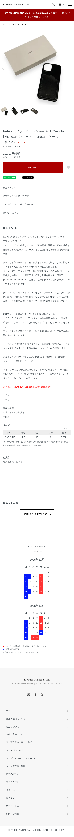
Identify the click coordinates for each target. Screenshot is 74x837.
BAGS (14, 25)
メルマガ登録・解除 (15, 766)
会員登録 (10, 790)
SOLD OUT (33, 167)
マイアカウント (13, 782)
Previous (3, 68)
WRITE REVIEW (35, 514)
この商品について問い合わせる (18, 204)
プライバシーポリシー (17, 750)
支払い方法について (15, 734)
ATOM (15, 774)
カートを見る (12, 806)
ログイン (10, 798)
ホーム (5, 25)
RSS (8, 774)
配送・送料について (15, 718)
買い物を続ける (10, 212)
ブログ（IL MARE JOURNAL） (21, 758)
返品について (9, 188)
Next (70, 68)
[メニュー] (69, 4)
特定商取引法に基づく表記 (16, 196)
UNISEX (23, 25)
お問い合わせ (12, 813)
